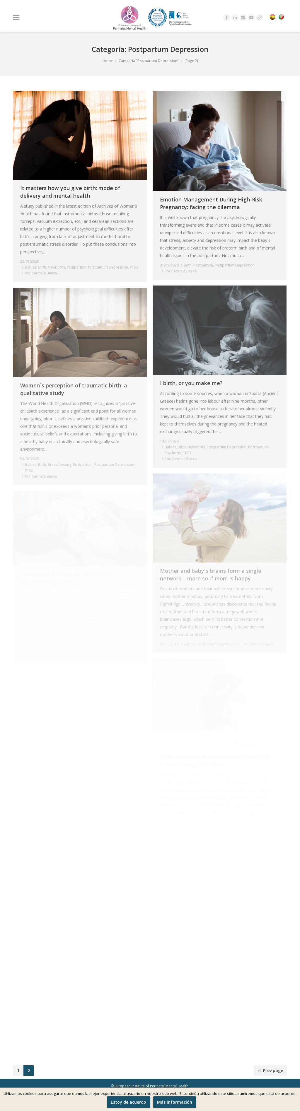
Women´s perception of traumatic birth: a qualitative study (73, 389)
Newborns (56, 267)
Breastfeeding (59, 464)
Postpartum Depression (108, 267)
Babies (30, 267)
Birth (42, 267)
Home (108, 60)
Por (41, 273)
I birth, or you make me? (191, 383)
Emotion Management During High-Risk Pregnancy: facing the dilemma (211, 203)
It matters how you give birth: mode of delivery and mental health (70, 191)
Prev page (273, 1070)
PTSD (134, 267)
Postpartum (76, 267)
